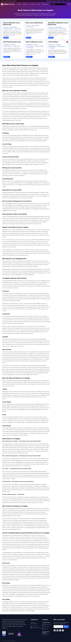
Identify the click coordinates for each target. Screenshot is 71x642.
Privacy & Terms (13, 640)
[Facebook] (60, 630)
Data (38, 4)
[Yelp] (55, 630)
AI (28, 4)
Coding (19, 4)
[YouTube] (57, 630)
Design (24, 4)
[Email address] (58, 626)
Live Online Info (45, 634)
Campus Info (45, 628)
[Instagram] (63, 630)
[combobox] (58, 4)
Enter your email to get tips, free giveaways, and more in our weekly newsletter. (61, 623)
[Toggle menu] (69, 4)
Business (33, 4)
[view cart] (63, 1)
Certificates (45, 4)
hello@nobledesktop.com (35, 627)
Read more (12, 35)
